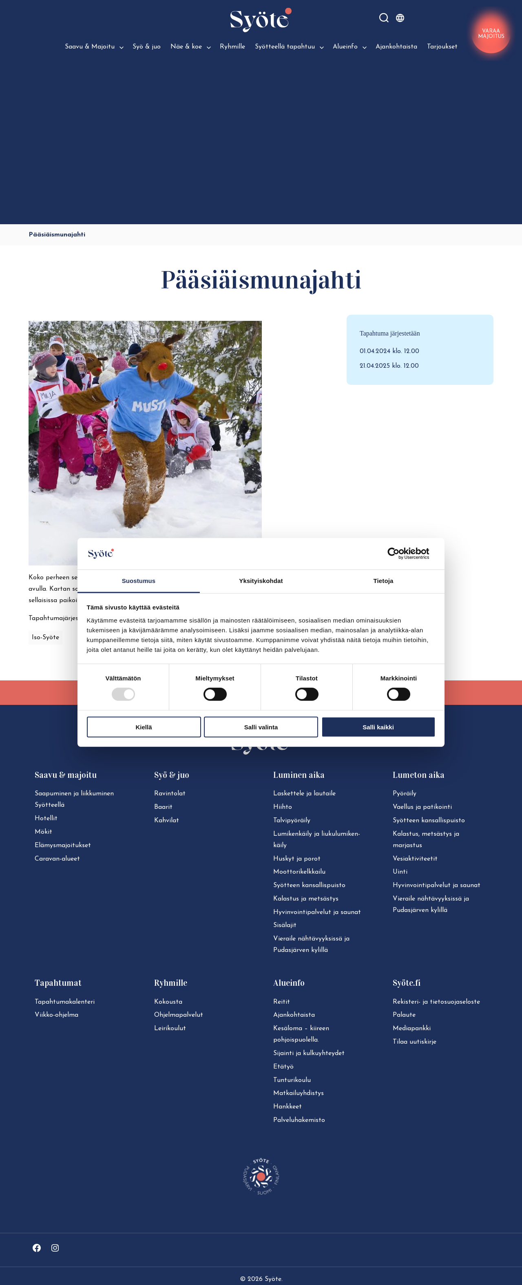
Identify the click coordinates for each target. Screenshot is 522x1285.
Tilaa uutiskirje (414, 1042)
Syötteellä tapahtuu (285, 47)
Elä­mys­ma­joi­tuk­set (63, 845)
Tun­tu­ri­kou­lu (292, 1080)
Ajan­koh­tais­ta (294, 1015)
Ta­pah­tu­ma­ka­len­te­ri (65, 1002)
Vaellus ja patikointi (422, 807)
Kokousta (168, 1002)
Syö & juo (147, 47)
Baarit (163, 807)
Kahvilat (166, 820)
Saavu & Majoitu (90, 47)
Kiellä (143, 726)
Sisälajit (284, 925)
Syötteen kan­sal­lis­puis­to (309, 885)
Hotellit (46, 818)
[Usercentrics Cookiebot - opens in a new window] (400, 554)
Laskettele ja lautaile (304, 793)
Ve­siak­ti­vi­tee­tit (415, 859)
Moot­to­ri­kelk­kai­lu (299, 872)
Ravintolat (170, 793)
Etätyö (283, 1067)
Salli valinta (261, 726)
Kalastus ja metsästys (305, 899)
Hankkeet (287, 1107)
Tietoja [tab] (384, 580)
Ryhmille (232, 47)
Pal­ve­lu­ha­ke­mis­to (299, 1120)
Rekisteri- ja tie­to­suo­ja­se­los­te (436, 1002)
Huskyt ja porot (297, 859)
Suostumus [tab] (139, 580)
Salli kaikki (378, 726)
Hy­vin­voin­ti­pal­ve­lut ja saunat (317, 912)
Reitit (281, 1002)
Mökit (43, 832)
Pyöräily (404, 793)
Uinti (400, 872)
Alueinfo (345, 47)
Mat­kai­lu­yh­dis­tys (298, 1093)
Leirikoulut (170, 1028)
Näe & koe (186, 47)
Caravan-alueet (57, 859)
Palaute (404, 1015)
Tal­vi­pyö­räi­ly (291, 820)
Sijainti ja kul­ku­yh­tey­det (309, 1053)
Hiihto (282, 807)
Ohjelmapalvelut (178, 1015)
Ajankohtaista (396, 47)
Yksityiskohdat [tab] (261, 580)
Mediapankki (412, 1028)
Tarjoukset (442, 47)
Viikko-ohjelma (56, 1015)
